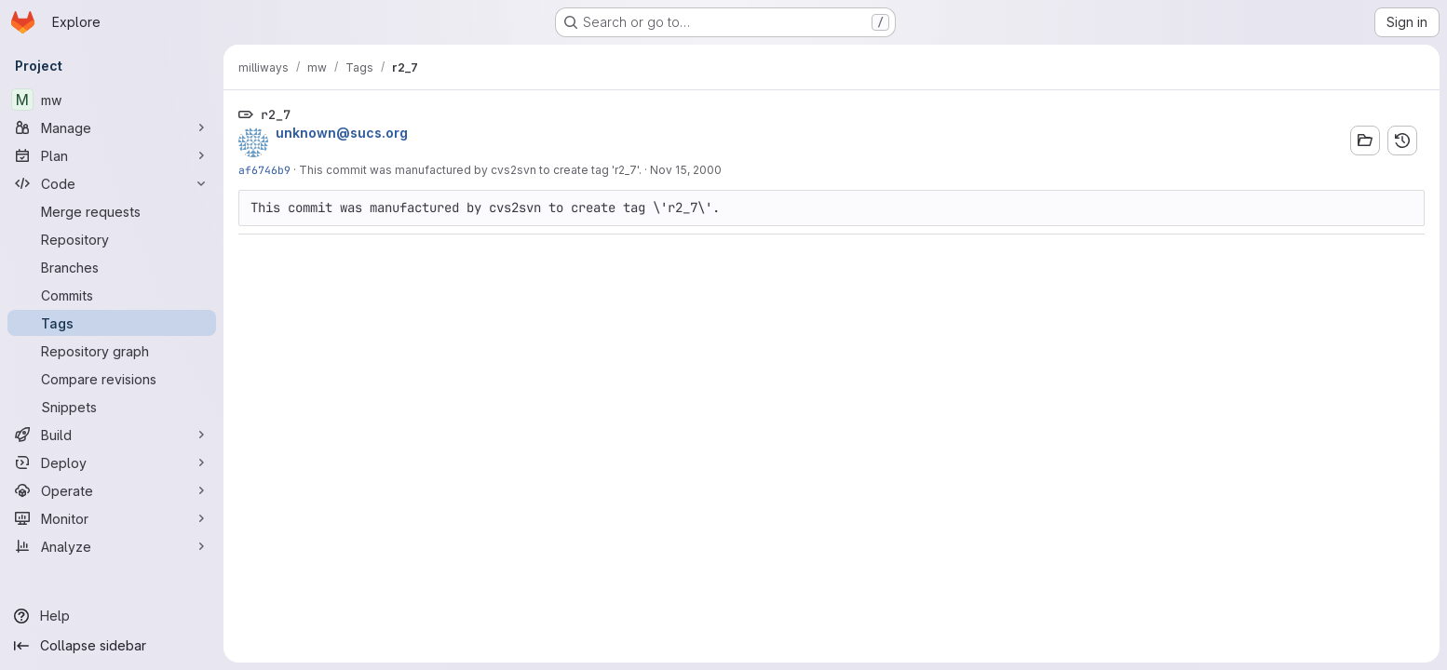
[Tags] (111, 323)
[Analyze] (111, 546)
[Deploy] (111, 462)
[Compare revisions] (111, 379)
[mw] (111, 100)
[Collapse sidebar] (111, 646)
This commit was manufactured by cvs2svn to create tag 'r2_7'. (470, 170)
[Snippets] (111, 407)
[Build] (111, 435)
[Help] (111, 616)
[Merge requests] (111, 211)
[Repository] (111, 239)
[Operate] (111, 490)
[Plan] (111, 155)
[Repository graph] (111, 351)
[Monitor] (111, 518)
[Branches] (111, 267)
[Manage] (111, 127)
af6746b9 (264, 170)
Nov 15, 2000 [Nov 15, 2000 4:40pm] (686, 170)
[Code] (111, 183)
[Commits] (111, 295)
